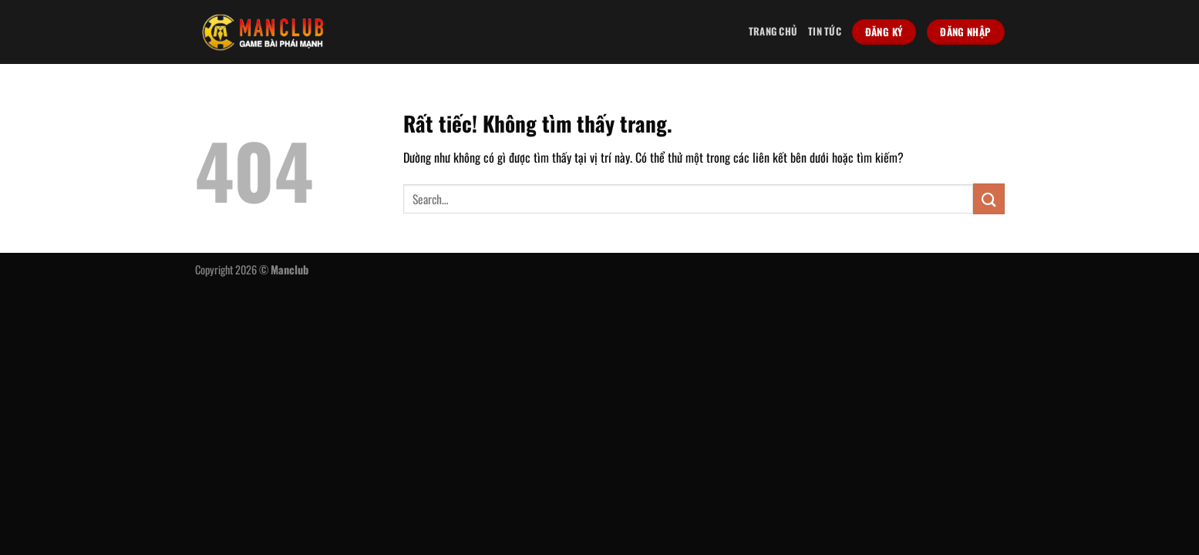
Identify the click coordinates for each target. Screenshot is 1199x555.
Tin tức (824, 31)
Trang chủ (773, 31)
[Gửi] (988, 198)
